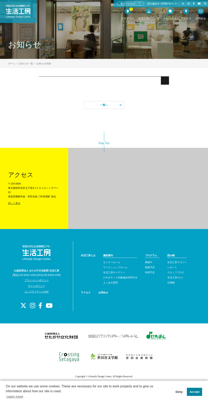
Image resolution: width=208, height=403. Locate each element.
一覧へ (110, 105)
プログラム (151, 255)
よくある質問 (110, 282)
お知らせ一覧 (25, 63)
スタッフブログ (175, 272)
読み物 (171, 255)
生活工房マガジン (177, 262)
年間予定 (150, 272)
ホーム (11, 63)
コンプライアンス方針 (36, 291)
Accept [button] (194, 391)
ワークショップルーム (115, 267)
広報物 (171, 282)
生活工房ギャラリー (114, 272)
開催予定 (150, 267)
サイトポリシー (36, 286)
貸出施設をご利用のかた (162, 3)
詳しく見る (14, 203)
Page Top (104, 143)
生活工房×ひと (175, 277)
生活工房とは (88, 255)
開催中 (148, 262)
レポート (172, 267)
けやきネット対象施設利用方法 (120, 277)
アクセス (86, 292)
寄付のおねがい (130, 3)
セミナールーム (111, 262)
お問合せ (103, 292)
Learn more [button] (14, 396)
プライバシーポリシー (36, 280)
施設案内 (108, 255)
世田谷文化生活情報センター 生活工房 (21, 13)
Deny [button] (179, 391)
